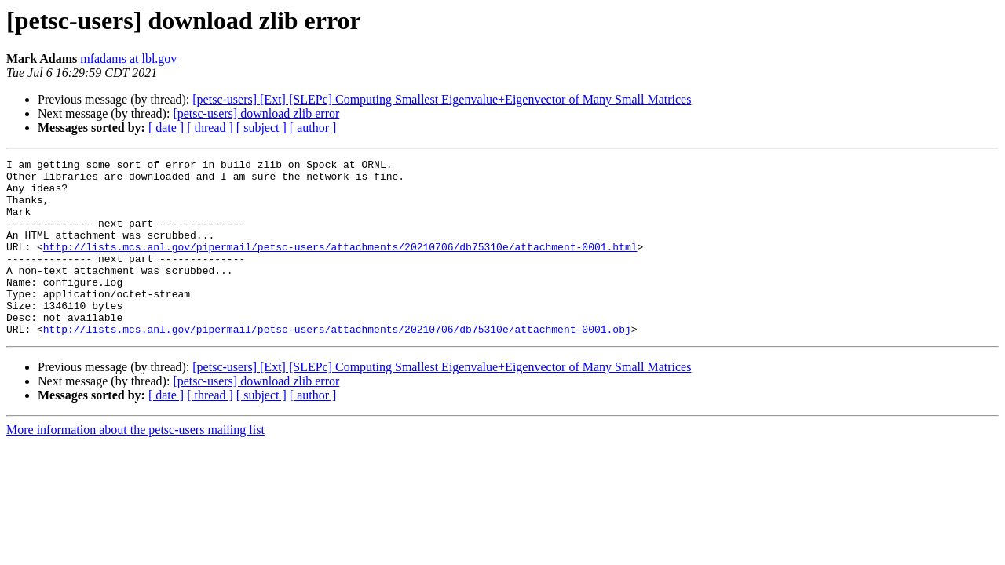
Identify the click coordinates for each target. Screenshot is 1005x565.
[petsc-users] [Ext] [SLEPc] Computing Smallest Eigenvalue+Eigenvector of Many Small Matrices (441, 99)
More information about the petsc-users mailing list (135, 465)
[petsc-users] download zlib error (256, 113)
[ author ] (313, 127)
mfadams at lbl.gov (128, 58)
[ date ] (166, 127)
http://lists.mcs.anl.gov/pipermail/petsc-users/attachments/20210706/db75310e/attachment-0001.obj (337, 364)
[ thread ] (210, 127)
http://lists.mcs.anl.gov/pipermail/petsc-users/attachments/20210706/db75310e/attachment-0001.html (340, 265)
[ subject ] (261, 127)
